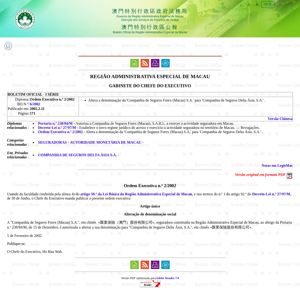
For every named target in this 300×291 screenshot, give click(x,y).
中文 (268, 4)
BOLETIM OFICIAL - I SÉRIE (33, 94)
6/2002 (35, 104)
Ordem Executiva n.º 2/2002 (60, 132)
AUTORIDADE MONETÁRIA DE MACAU (105, 142)
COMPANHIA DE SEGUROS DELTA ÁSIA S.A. (77, 155)
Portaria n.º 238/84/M (55, 123)
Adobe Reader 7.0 (167, 278)
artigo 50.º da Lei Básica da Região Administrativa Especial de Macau (136, 194)
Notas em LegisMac (277, 165)
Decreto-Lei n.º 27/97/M (57, 128)
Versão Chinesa (280, 119)
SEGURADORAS (52, 142)
